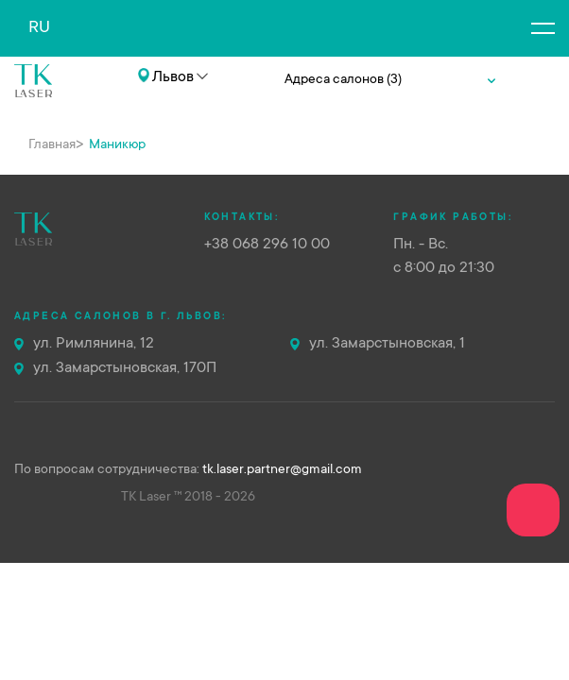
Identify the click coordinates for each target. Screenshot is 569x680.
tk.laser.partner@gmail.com (282, 470)
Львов (173, 77)
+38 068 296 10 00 (97, 105)
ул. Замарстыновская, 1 (387, 343)
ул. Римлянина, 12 (93, 343)
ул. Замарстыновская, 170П (124, 368)
